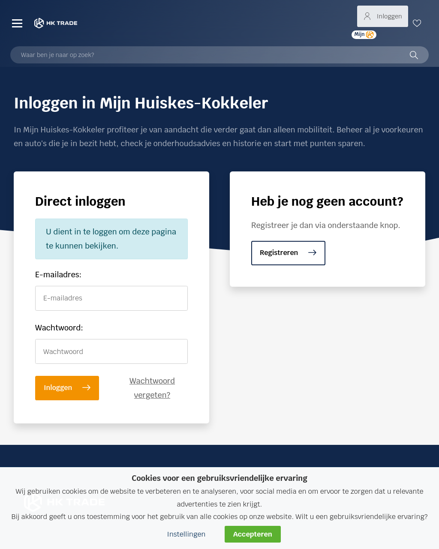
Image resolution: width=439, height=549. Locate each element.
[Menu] (17, 23)
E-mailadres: (58, 274)
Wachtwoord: (59, 328)
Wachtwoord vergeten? (152, 387)
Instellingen (186, 534)
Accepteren (252, 534)
